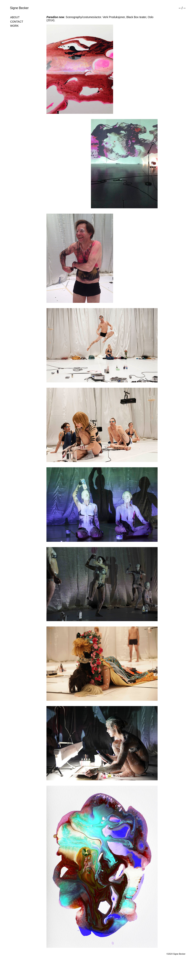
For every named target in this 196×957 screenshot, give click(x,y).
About (15, 17)
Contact (16, 21)
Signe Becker (19, 8)
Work (14, 25)
